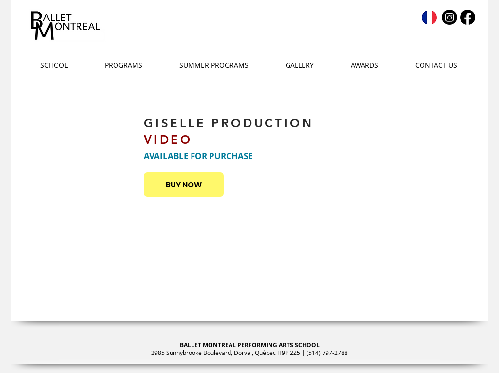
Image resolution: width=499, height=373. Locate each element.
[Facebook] (467, 17)
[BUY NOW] (184, 184)
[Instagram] (449, 17)
